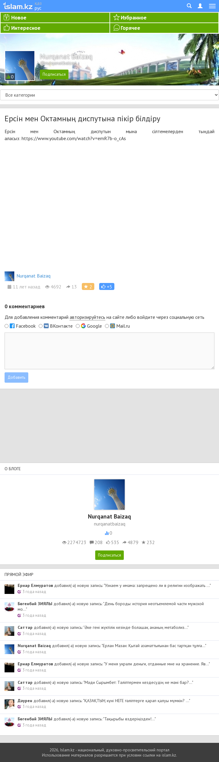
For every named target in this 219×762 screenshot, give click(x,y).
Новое (18, 17)
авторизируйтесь (87, 317)
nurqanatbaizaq (109, 524)
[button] (106, 286)
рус (38, 8)
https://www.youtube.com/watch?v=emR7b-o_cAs (74, 138)
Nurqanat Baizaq (27, 276)
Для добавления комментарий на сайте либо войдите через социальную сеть (104, 317)
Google (94, 325)
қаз (38, 3)
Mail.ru (123, 325)
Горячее (130, 27)
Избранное (134, 17)
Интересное (25, 27)
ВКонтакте (61, 325)
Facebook (26, 325)
